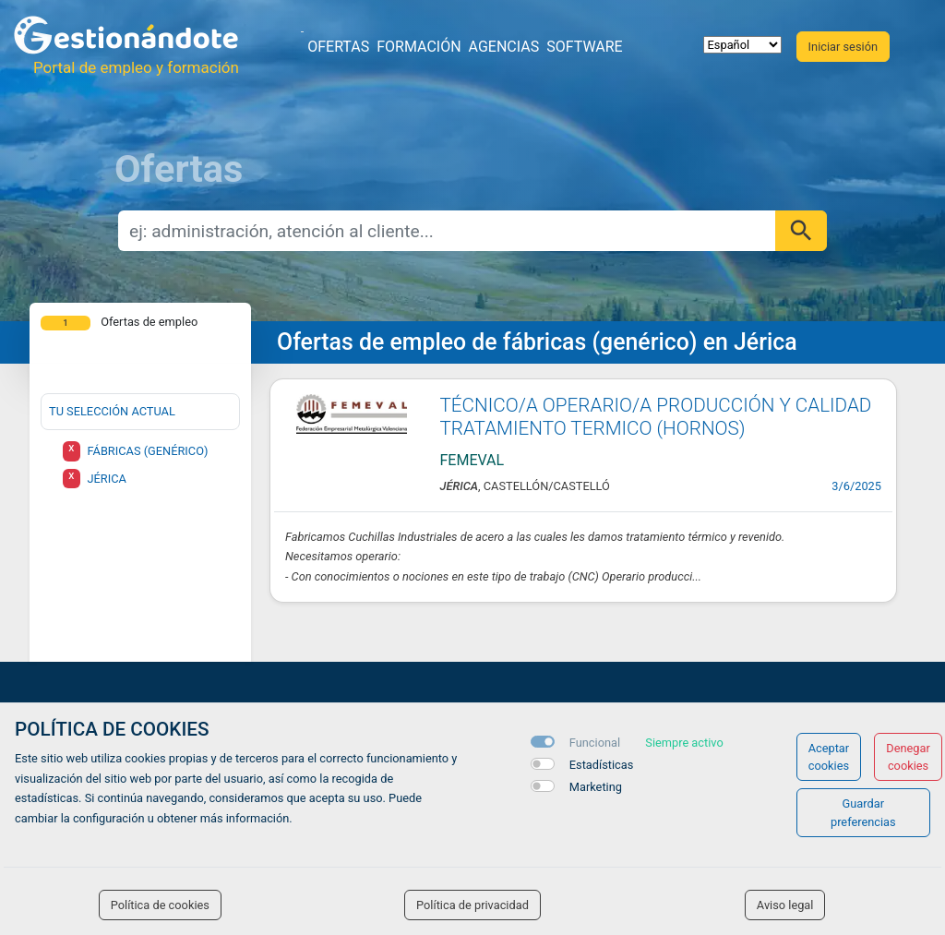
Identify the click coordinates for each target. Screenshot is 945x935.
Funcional (594, 742)
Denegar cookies (908, 757)
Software (584, 46)
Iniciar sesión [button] (843, 47)
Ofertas (338, 46)
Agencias (504, 46)
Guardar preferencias (863, 812)
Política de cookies (160, 905)
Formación (419, 46)
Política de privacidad (472, 905)
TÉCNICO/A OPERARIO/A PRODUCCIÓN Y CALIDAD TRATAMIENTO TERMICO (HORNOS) (656, 416)
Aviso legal (785, 905)
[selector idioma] (742, 45)
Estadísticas (601, 765)
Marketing (595, 787)
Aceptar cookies (829, 757)
